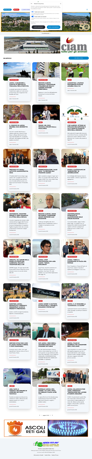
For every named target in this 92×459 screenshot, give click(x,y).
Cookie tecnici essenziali (39, 12)
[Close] (61, 4)
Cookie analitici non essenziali (40, 16)
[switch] (33, 16)
